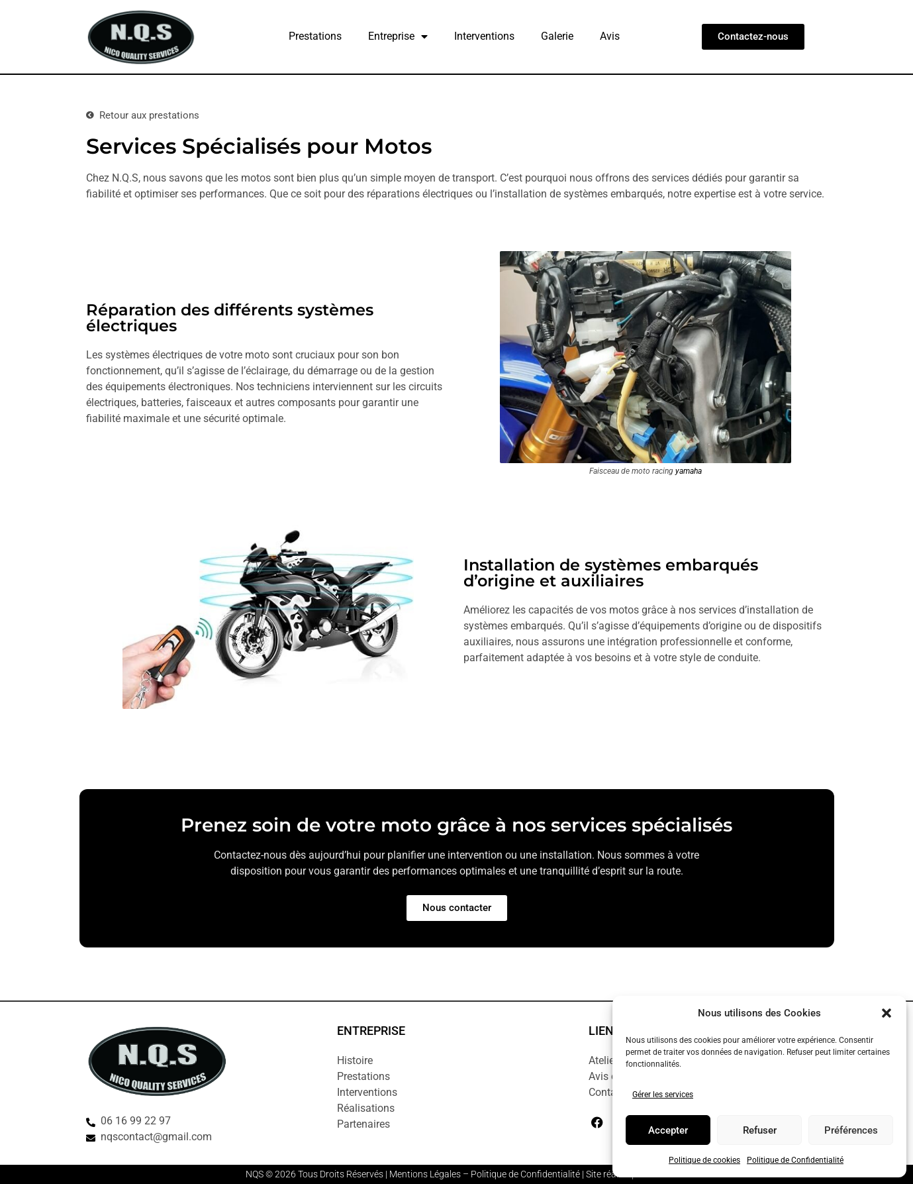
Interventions (484, 36)
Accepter (668, 1130)
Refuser (760, 1130)
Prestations (315, 36)
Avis (610, 36)
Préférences (851, 1130)
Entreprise (398, 36)
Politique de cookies (704, 1160)
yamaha (688, 471)
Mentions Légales (425, 1174)
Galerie (557, 36)
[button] (886, 1013)
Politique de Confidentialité (795, 1160)
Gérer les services (662, 1094)
